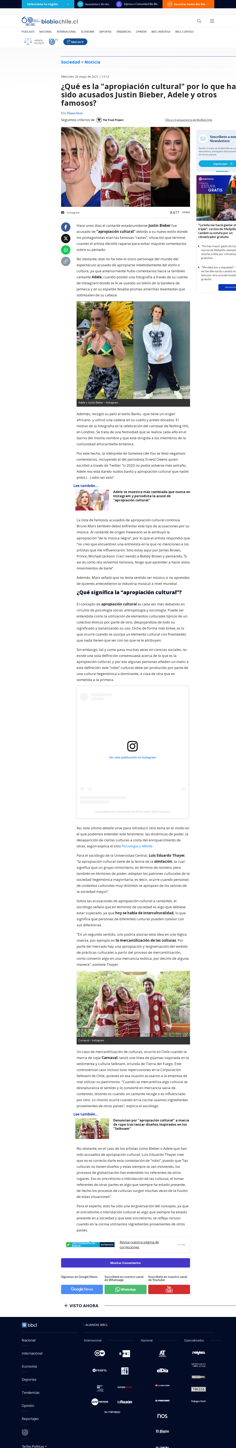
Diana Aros (75, 113)
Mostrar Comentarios (125, 1263)
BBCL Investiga (161, 31)
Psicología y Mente (137, 846)
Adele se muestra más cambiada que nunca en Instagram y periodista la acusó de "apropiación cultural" (151, 496)
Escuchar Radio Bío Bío (188, 4)
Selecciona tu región (48, 4)
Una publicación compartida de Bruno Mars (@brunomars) (132, 811)
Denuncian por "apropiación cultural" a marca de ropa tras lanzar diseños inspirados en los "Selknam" (151, 1124)
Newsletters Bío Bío (93, 4)
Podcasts (28, 31)
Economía (87, 31)
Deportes (105, 31)
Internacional (66, 31)
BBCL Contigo (184, 31)
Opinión (141, 31)
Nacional (45, 31)
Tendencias (123, 31)
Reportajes (30, 1418)
